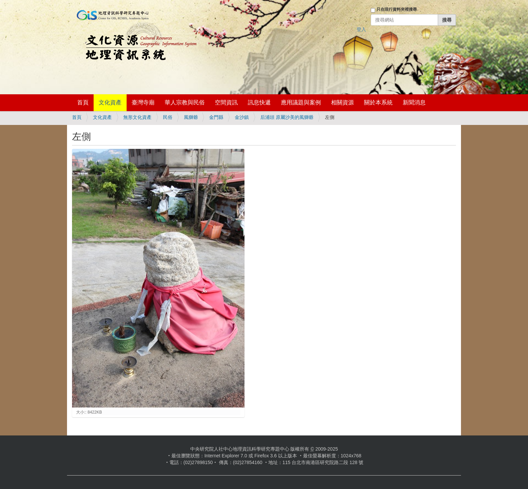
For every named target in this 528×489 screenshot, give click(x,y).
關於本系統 (378, 102)
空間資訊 (226, 102)
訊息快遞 (259, 102)
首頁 (83, 102)
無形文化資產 (137, 117)
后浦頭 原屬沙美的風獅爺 (287, 117)
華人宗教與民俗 (185, 102)
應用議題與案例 (301, 102)
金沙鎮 (242, 117)
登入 (361, 29)
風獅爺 (191, 117)
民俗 (167, 117)
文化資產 (110, 102)
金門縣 (216, 117)
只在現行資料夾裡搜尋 (396, 9)
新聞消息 (414, 102)
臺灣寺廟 (143, 102)
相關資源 (342, 102)
